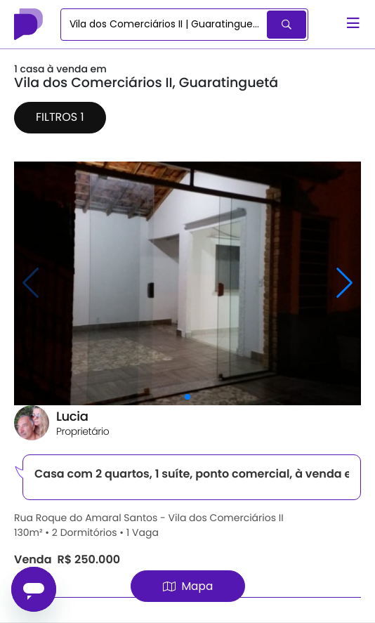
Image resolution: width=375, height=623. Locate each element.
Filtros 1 (60, 117)
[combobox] (165, 25)
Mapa (188, 586)
